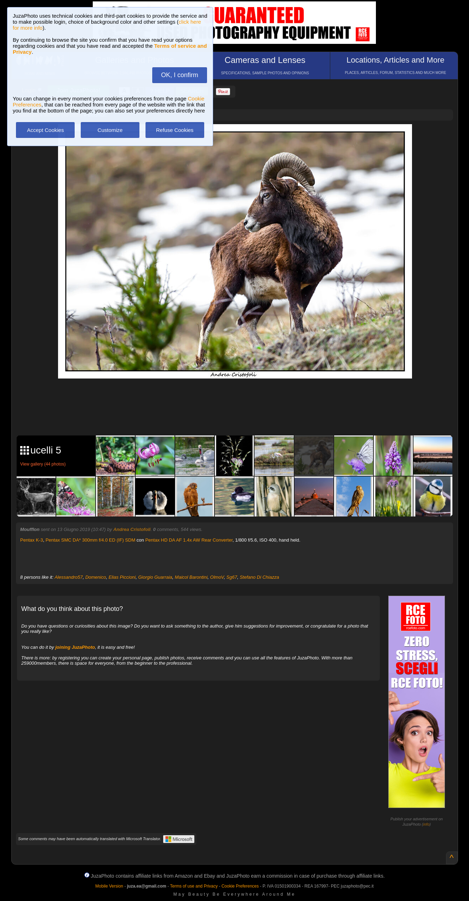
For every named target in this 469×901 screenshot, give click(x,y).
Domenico (95, 577)
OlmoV (217, 577)
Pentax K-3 (31, 540)
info (426, 824)
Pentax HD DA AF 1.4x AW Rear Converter (189, 540)
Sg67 (232, 577)
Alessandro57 (69, 577)
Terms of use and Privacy (194, 886)
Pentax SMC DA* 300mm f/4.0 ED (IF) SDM (91, 540)
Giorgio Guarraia (155, 577)
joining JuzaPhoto (75, 647)
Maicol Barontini (191, 577)
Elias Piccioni (122, 577)
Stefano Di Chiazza (259, 577)
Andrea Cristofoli (131, 529)
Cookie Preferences (240, 886)
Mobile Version (109, 886)
